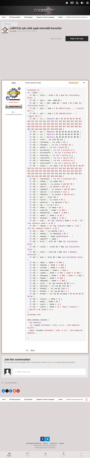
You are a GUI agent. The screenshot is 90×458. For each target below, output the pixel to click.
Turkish (34, 31)
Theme (45, 443)
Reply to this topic (76, 39)
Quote (32, 350)
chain (14, 83)
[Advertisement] (45, 61)
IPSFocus (38, 443)
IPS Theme (29, 443)
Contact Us (53, 443)
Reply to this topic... (23, 372)
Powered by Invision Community (45, 447)
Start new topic (56, 39)
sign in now (52, 362)
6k (13, 112)
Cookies (61, 443)
